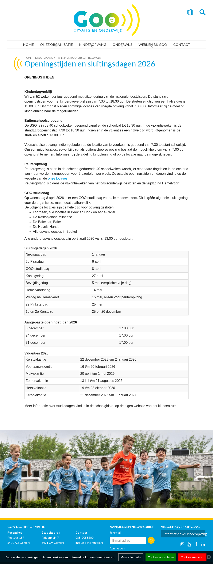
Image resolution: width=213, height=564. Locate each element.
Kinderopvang (92, 44)
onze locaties (57, 178)
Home (28, 44)
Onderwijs (122, 44)
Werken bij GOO (153, 44)
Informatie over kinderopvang (185, 534)
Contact (181, 44)
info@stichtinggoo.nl (89, 542)
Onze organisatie (56, 44)
